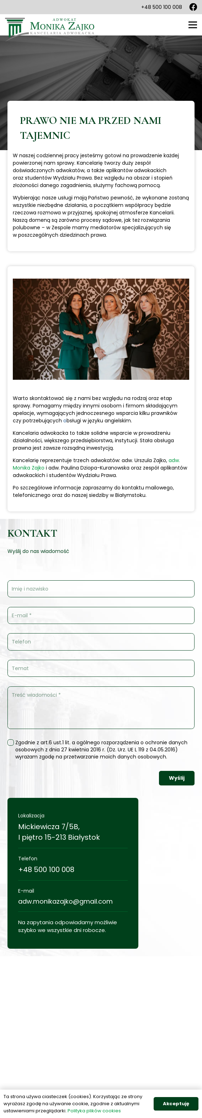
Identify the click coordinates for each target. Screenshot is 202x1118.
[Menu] (193, 25)
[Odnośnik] (50, 25)
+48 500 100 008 (46, 870)
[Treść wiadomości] (101, 707)
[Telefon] (101, 641)
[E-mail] (101, 615)
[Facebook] (193, 7)
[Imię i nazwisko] (101, 588)
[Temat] (101, 668)
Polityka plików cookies (94, 1110)
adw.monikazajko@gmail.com (65, 901)
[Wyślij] (177, 778)
